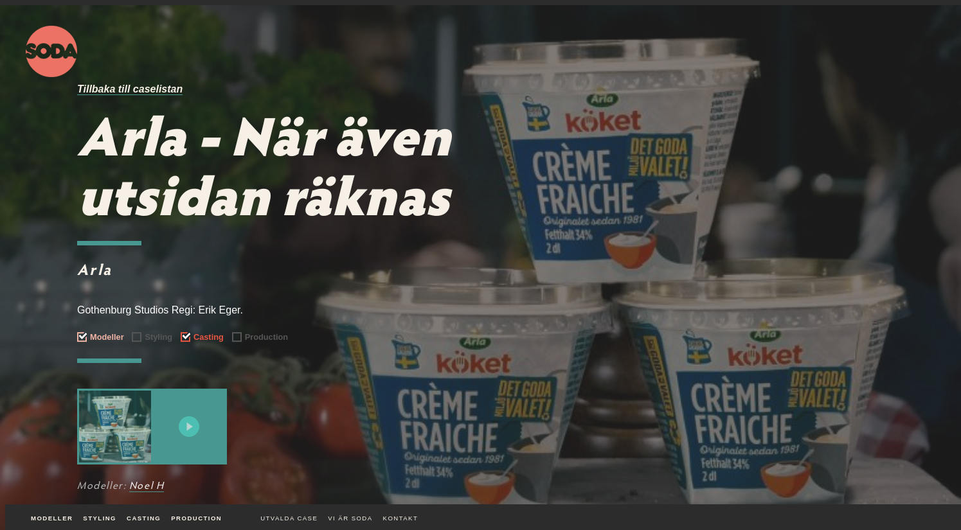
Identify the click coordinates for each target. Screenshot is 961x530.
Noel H (147, 486)
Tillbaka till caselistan (130, 89)
